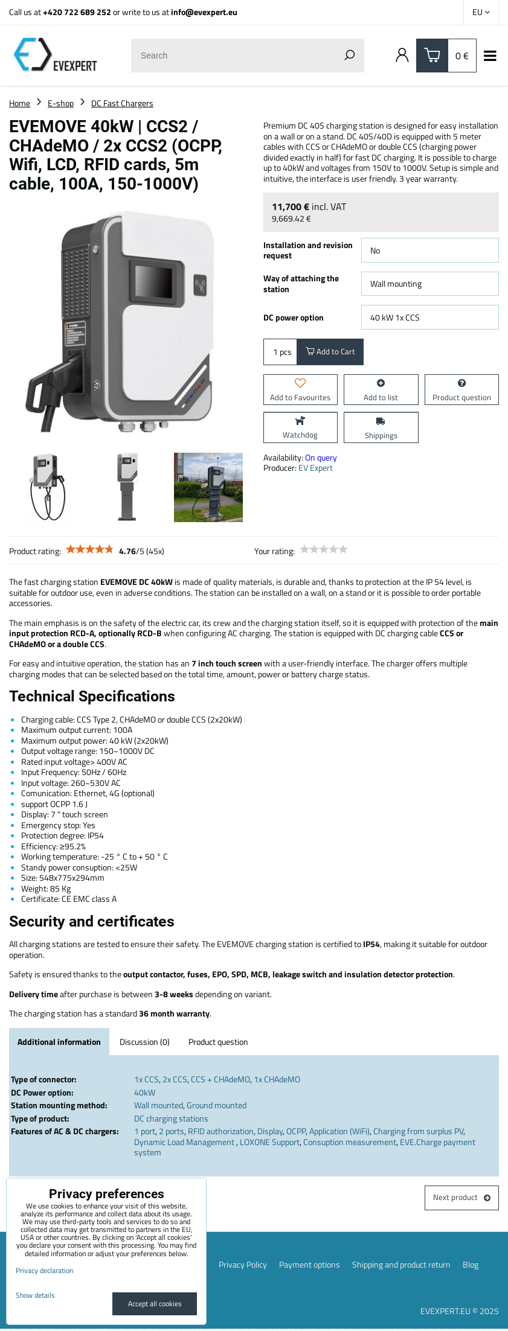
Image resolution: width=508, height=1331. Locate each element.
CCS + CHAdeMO (220, 1079)
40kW (144, 1092)
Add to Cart (331, 352)
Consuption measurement (349, 1141)
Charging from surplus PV (418, 1131)
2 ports (171, 1131)
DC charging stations (171, 1118)
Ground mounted (216, 1105)
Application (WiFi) (339, 1131)
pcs (280, 352)
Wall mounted (158, 1105)
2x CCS (174, 1079)
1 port (144, 1131)
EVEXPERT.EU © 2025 (459, 1312)
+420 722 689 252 (77, 11)
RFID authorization (221, 1131)
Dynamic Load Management (185, 1141)
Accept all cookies (155, 1303)
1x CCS (146, 1079)
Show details (35, 1295)
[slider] (90, 549)
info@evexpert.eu (204, 11)
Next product (461, 1198)
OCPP (296, 1131)
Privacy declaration (44, 1270)
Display (270, 1131)
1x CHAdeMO (277, 1079)
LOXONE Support (270, 1141)
